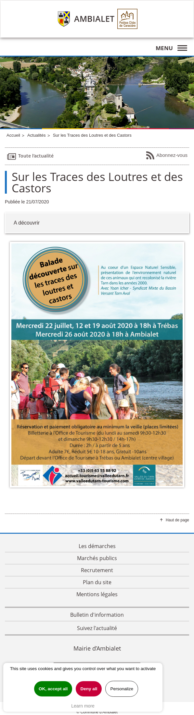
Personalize (121, 688)
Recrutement (97, 570)
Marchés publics (97, 558)
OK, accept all (53, 688)
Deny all (88, 688)
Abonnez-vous (167, 155)
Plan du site (97, 582)
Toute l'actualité (30, 156)
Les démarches (97, 546)
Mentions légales (97, 594)
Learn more (83, 705)
